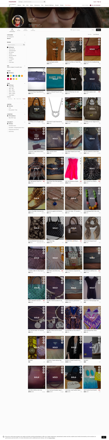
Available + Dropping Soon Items (15, 127)
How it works (85, 5)
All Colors (10, 72)
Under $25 (10, 86)
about (93, 29)
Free (9, 108)
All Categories (10, 36)
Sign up (99, 1)
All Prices (10, 85)
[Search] (33, 2)
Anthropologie (11, 50)
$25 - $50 (10, 88)
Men (24, 5)
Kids (27, 5)
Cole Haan (10, 62)
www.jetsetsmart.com (35, 24)
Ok (103, 437)
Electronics (37, 5)
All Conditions (11, 115)
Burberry (10, 57)
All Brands (10, 47)
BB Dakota (10, 52)
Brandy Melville (11, 55)
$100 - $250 (11, 91)
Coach (9, 60)
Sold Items (10, 131)
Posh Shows (68, 5)
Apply (24, 98)
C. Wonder (10, 59)
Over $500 (10, 95)
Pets (42, 5)
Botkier (9, 54)
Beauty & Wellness (49, 5)
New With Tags (11, 117)
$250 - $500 (11, 93)
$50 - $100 (10, 90)
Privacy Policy (52, 438)
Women (19, 5)
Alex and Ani (11, 49)
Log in (94, 1)
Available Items (11, 125)
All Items (10, 106)
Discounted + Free (12, 110)
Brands (57, 5)
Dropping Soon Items (13, 129)
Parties (61, 5)
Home (31, 5)
